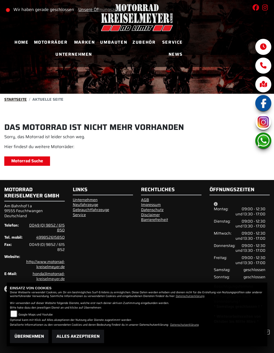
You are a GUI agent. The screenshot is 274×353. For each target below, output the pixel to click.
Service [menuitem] (172, 42)
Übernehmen (29, 336)
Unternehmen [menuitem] (73, 54)
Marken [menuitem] (84, 42)
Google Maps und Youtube (35, 314)
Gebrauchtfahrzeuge (91, 210)
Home (21, 42)
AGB (145, 200)
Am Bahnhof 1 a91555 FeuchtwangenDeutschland (23, 211)
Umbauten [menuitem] (113, 42)
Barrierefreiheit (154, 220)
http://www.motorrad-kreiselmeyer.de (45, 264)
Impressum (151, 205)
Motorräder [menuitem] (51, 42)
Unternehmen (85, 200)
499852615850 (50, 237)
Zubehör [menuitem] (143, 42)
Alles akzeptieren (78, 336)
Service (79, 215)
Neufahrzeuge (85, 205)
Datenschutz (152, 210)
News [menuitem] (176, 54)
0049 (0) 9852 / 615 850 (47, 227)
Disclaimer (150, 215)
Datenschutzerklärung (190, 296)
